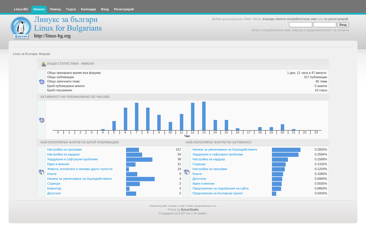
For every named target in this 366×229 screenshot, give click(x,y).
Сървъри (53, 183)
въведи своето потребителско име (289, 19)
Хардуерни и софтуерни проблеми (72, 159)
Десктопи (54, 193)
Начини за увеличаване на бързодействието (79, 178)
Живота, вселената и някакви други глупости (79, 169)
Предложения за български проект (217, 193)
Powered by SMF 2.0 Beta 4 (164, 206)
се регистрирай (336, 19)
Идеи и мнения (58, 164)
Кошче (52, 173)
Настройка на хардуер (63, 154)
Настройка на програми (64, 149)
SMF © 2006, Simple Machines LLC (198, 206)
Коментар (54, 188)
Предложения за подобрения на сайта (220, 188)
